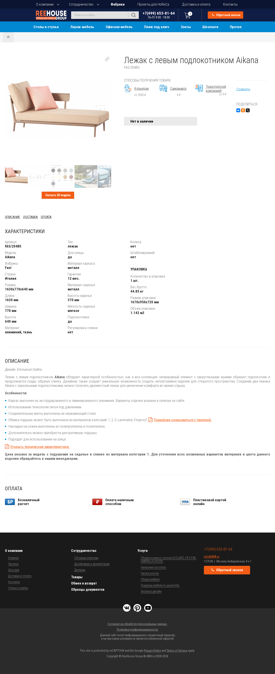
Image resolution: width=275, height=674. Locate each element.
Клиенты (13, 558)
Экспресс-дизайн (151, 591)
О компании (44, 4)
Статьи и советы (18, 588)
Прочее (236, 27)
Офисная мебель (119, 27)
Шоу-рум (13, 570)
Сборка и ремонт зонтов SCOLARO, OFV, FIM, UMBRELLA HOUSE (168, 559)
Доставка (30, 217)
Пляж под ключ (156, 27)
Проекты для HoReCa (153, 4)
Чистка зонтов (150, 573)
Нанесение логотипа (153, 567)
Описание (12, 217)
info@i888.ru (211, 556)
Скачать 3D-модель (58, 195)
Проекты (13, 564)
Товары (76, 577)
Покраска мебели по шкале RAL (160, 585)
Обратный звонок (226, 15)
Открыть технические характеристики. (40, 447)
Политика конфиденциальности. (137, 629)
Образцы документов (87, 589)
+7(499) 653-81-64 (159, 15)
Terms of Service (177, 650)
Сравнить (243, 89)
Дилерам (79, 570)
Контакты (230, 4)
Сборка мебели (150, 579)
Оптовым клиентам (86, 558)
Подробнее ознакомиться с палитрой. (183, 420)
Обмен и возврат (84, 583)
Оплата (46, 217)
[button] (107, 59)
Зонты (186, 27)
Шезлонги (210, 27)
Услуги (143, 551)
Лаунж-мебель (82, 27)
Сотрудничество (81, 4)
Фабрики (118, 4)
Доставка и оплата (196, 4)
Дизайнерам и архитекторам (92, 564)
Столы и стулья (46, 27)
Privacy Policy (152, 650)
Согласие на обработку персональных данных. (137, 624)
